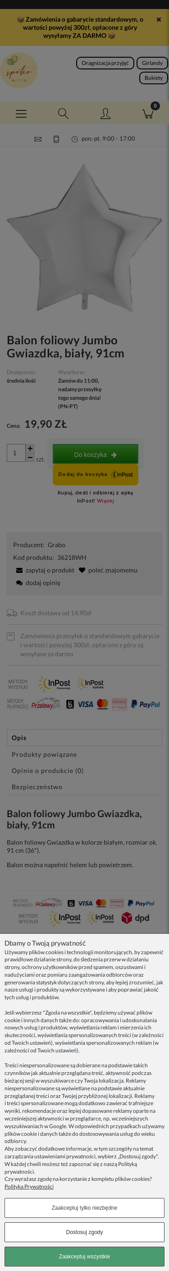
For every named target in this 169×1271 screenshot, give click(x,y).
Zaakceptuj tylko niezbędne (84, 1208)
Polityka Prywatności (29, 1186)
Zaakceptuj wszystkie (84, 1256)
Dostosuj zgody (84, 1232)
